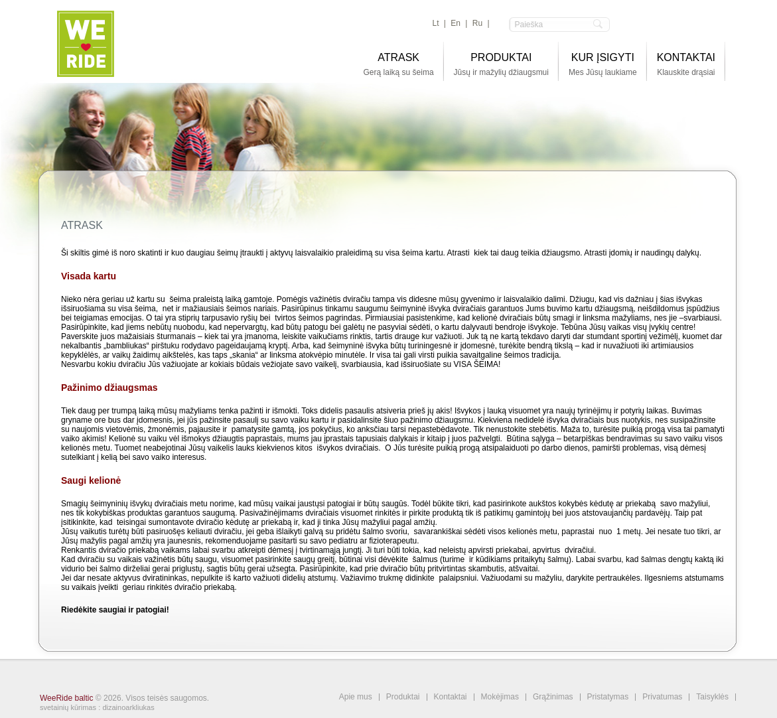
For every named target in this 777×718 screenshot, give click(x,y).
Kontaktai (450, 697)
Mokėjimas (500, 697)
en (455, 23)
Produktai (403, 697)
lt (436, 23)
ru (477, 23)
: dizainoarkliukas (126, 707)
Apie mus (355, 697)
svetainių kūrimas (68, 707)
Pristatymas (608, 697)
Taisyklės (712, 697)
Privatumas (662, 697)
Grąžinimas (553, 697)
